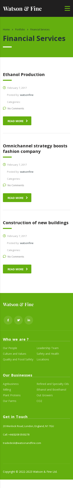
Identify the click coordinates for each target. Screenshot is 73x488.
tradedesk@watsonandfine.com (22, 443)
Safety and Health (48, 353)
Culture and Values (14, 353)
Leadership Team (48, 348)
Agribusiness (11, 384)
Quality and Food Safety (18, 359)
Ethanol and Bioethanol (51, 389)
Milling (7, 389)
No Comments (13, 108)
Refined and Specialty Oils (53, 384)
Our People (10, 348)
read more (18, 121)
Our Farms (9, 401)
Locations (43, 359)
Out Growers (45, 395)
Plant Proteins (12, 395)
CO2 (39, 401)
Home (6, 29)
